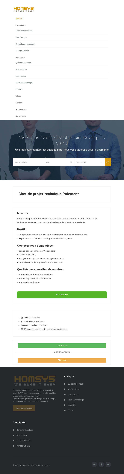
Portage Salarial (22, 51)
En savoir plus (24, 408)
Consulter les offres (24, 31)
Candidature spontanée (26, 44)
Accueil (19, 19)
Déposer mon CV (23, 440)
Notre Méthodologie (24, 83)
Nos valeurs (21, 76)
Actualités (72, 405)
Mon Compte (21, 37)
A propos (20, 57)
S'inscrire (21, 116)
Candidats (21, 25)
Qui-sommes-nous (23, 63)
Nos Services (21, 69)
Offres (18, 96)
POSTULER (62, 294)
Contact (19, 89)
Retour (62, 360)
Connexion (21, 109)
